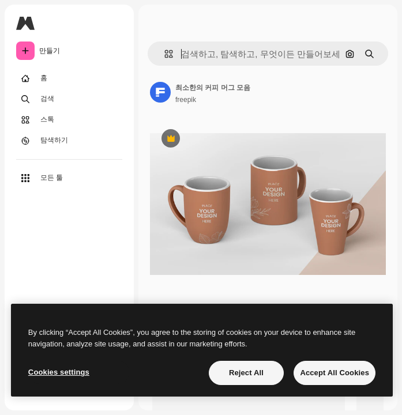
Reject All (246, 372)
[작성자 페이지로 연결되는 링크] (160, 92)
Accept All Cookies (334, 372)
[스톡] (69, 120)
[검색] (69, 99)
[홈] (69, 78)
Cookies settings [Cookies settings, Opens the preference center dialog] (58, 372)
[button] (164, 54)
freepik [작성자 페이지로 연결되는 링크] (185, 100)
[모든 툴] (69, 178)
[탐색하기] (69, 140)
